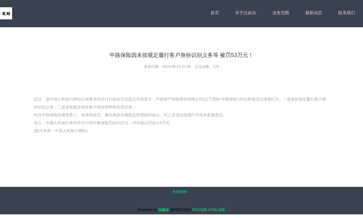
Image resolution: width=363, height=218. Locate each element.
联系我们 (346, 12)
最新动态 (313, 12)
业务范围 (280, 12)
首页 (215, 12)
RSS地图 (199, 210)
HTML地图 (216, 210)
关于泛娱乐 (245, 12)
